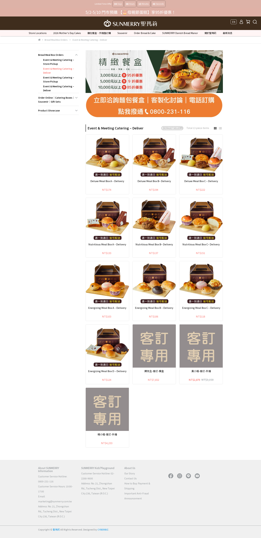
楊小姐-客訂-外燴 (107, 434)
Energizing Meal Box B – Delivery (154, 307)
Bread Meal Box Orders (50, 54)
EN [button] (233, 21)
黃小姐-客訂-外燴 (201, 371)
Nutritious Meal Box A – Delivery (107, 244)
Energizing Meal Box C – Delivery (201, 307)
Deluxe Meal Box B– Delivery (154, 181)
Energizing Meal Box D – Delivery (107, 371)
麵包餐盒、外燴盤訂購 (99, 33)
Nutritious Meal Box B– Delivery (154, 244)
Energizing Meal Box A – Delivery (107, 307)
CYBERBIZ (103, 529)
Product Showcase (49, 110)
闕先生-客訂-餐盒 (154, 371)
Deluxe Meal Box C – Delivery (201, 181)
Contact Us (130, 478)
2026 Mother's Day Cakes (67, 33)
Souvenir (122, 33)
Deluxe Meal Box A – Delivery (107, 181)
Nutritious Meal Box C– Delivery (201, 244)
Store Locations (38, 33)
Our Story (129, 473)
